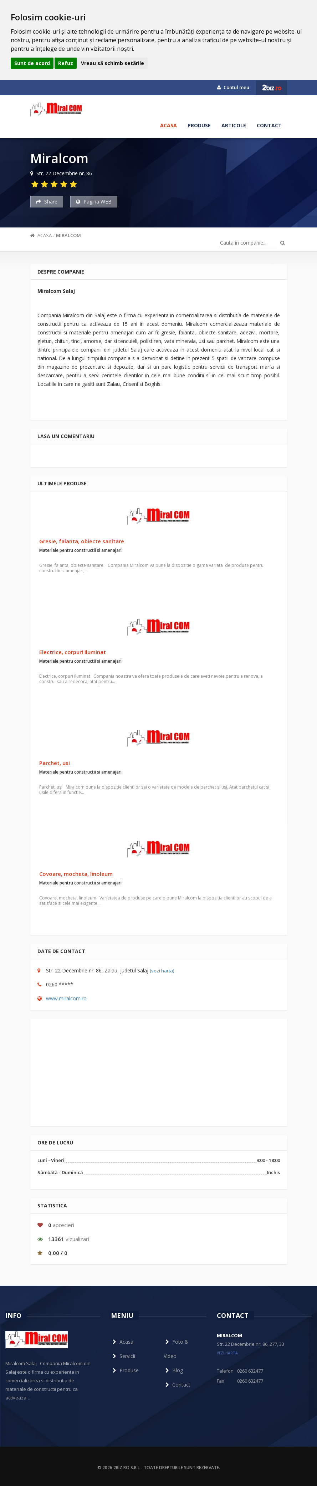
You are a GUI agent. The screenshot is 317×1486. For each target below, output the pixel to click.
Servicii (123, 1356)
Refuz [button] (65, 63)
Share (46, 201)
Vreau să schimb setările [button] (112, 63)
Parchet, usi (54, 763)
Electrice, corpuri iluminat (72, 652)
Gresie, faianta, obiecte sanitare (81, 541)
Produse (199, 125)
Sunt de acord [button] (32, 63)
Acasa (168, 125)
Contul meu (233, 87)
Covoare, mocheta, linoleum (76, 873)
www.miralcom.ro (66, 998)
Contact (269, 125)
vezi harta (227, 1352)
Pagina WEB (94, 201)
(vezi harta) (162, 970)
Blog (173, 1370)
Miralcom (68, 235)
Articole (233, 125)
